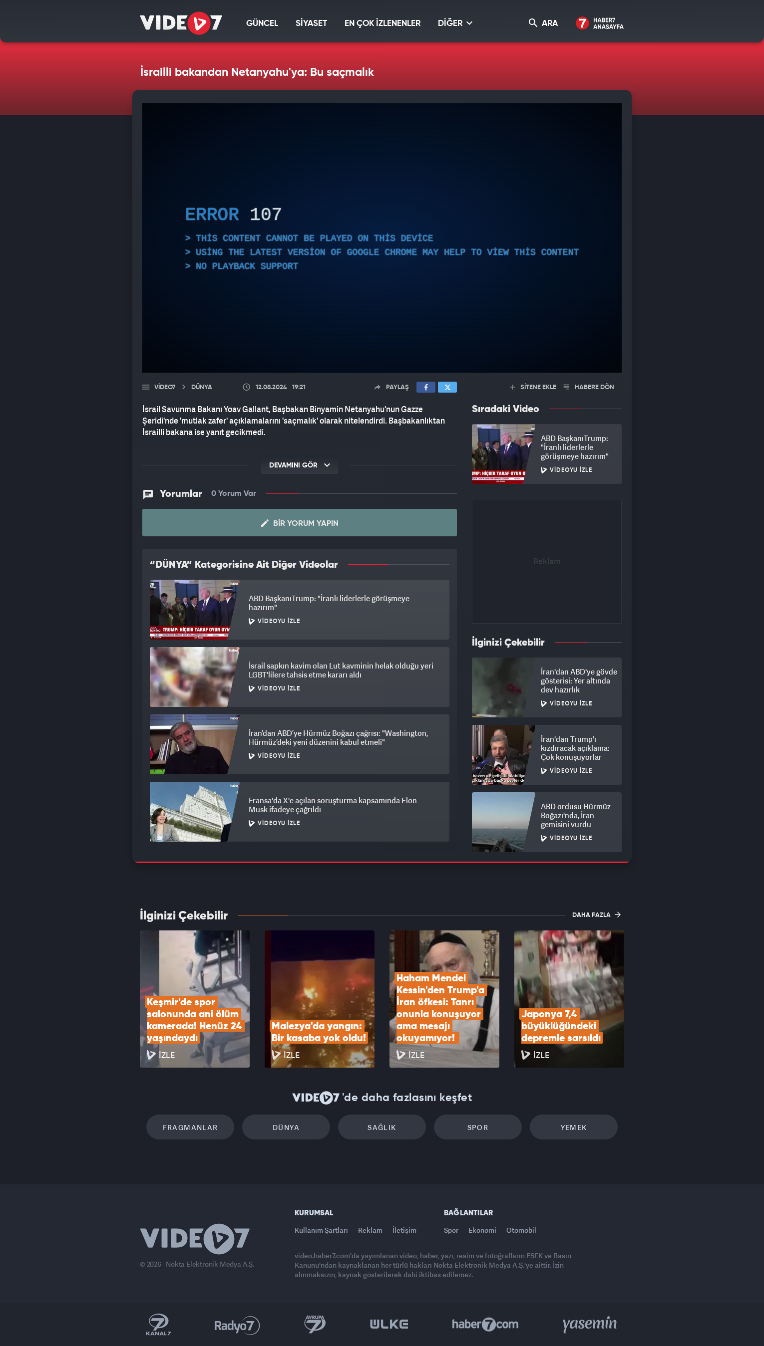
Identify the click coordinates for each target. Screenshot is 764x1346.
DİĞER (455, 23)
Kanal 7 (158, 1325)
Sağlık (382, 1127)
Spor (478, 1127)
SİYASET (311, 23)
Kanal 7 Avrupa (315, 1325)
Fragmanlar (190, 1127)
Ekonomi (482, 1230)
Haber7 (485, 1325)
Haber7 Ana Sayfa (600, 23)
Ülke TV (389, 1325)
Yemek (574, 1127)
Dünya (286, 1127)
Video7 (164, 387)
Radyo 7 (237, 1325)
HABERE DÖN (589, 387)
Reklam (370, 1230)
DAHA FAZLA (596, 914)
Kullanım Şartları (321, 1230)
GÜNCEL (262, 23)
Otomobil (521, 1230)
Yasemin (591, 1325)
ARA (543, 23)
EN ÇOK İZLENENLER (382, 23)
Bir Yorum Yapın (300, 523)
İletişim (404, 1230)
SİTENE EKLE (533, 387)
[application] (382, 238)
